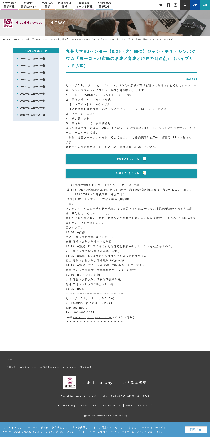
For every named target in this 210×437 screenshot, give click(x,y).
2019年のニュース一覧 (32, 108)
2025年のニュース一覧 (32, 65)
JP (195, 4)
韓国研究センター (49, 367)
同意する (196, 429)
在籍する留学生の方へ (29, 4)
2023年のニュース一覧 (32, 79)
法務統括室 (86, 367)
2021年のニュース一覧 (32, 94)
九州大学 (11, 367)
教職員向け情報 (65, 4)
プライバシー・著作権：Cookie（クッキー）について (113, 431)
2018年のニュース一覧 (32, 115)
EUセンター (69, 367)
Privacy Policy (65, 405)
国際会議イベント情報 (84, 4)
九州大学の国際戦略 (104, 4)
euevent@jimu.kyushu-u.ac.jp (95, 317)
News (17, 39)
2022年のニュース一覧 (32, 86)
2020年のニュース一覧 (32, 101)
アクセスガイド (88, 405)
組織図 (130, 405)
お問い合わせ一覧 (111, 405)
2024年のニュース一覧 (32, 72)
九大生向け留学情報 (9, 4)
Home (6, 39)
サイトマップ (147, 405)
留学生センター (28, 367)
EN (205, 4)
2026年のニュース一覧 (32, 58)
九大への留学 (47, 4)
